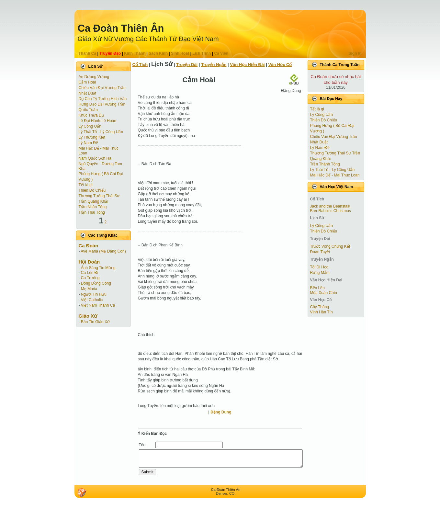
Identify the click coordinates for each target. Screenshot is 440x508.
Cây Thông (319, 307)
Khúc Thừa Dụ (91, 115)
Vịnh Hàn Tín (321, 312)
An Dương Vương (94, 76)
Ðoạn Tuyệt (320, 252)
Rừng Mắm (320, 272)
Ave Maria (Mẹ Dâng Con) (103, 251)
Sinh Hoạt (180, 53)
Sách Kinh (158, 53)
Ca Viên (221, 53)
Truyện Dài (186, 64)
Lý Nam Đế (88, 143)
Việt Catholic (92, 300)
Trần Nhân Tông (93, 207)
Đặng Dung (220, 412)
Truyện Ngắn (213, 64)
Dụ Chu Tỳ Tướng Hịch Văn (103, 98)
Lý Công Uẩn (90, 126)
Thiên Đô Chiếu (92, 190)
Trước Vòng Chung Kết (330, 246)
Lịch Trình (201, 53)
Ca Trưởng (90, 278)
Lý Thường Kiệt (92, 137)
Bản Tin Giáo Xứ (95, 322)
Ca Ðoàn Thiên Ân (121, 28)
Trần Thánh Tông (325, 164)
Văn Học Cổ (280, 64)
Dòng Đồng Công (96, 283)
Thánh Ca (87, 53)
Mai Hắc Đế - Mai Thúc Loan (335, 175)
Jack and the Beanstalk (330, 206)
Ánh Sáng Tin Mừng (98, 267)
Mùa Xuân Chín (323, 292)
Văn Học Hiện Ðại (247, 64)
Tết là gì (86, 185)
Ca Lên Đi (89, 272)
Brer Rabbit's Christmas (330, 211)
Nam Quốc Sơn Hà (95, 158)
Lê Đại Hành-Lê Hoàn (97, 121)
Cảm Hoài (87, 82)
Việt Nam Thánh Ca (98, 305)
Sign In (355, 53)
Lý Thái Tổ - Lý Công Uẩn (101, 132)
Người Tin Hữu (94, 294)
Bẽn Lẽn (317, 288)
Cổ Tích (140, 64)
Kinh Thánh (134, 53)
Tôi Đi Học (319, 267)
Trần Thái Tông (92, 212)
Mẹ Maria (89, 289)
